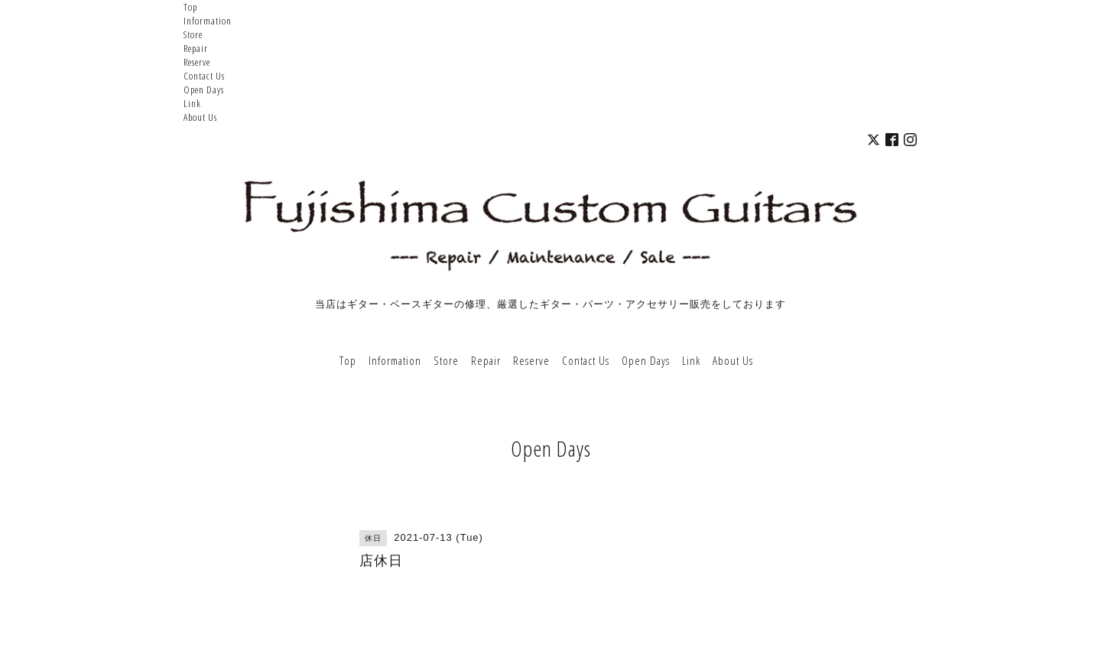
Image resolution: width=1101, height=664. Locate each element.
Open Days (204, 89)
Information (208, 21)
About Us (200, 117)
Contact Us (204, 76)
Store (193, 34)
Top (190, 7)
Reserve (197, 62)
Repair (196, 48)
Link (192, 103)
